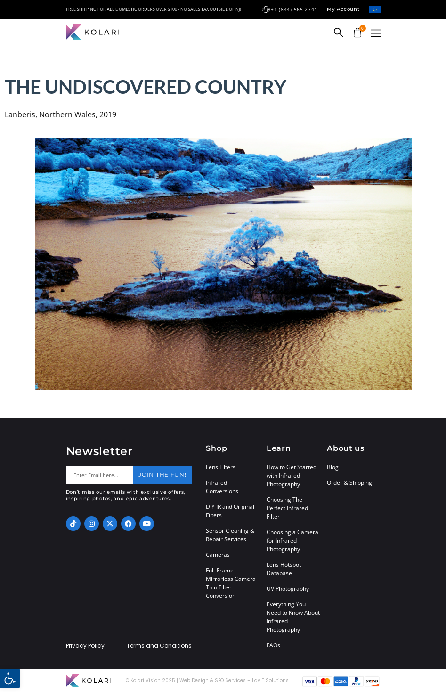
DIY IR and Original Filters (230, 511)
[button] (376, 33)
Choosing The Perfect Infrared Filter (287, 508)
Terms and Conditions (159, 646)
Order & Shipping (349, 483)
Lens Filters (220, 467)
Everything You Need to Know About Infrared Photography (293, 617)
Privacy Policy (85, 646)
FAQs (273, 645)
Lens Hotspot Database (284, 569)
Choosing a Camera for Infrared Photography (292, 540)
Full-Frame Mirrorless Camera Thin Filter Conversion (231, 583)
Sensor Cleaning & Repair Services (230, 535)
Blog (333, 467)
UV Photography (288, 589)
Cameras (218, 555)
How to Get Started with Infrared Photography (291, 475)
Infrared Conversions (222, 487)
